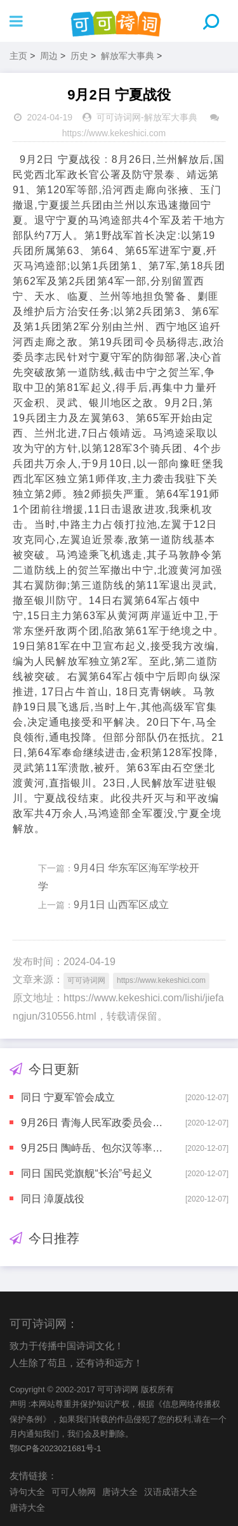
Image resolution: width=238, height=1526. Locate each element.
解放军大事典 (127, 56)
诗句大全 (27, 1492)
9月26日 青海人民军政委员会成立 (92, 1122)
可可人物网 (73, 1492)
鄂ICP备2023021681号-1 (56, 1448)
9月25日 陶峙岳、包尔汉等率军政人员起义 (92, 1148)
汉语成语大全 (170, 1492)
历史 (79, 56)
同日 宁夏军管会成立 (68, 1097)
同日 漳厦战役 (52, 1198)
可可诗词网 (118, 117)
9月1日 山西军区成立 (121, 904)
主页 (18, 56)
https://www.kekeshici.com (114, 133)
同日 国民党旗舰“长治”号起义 (86, 1173)
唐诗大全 (120, 1492)
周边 (49, 56)
